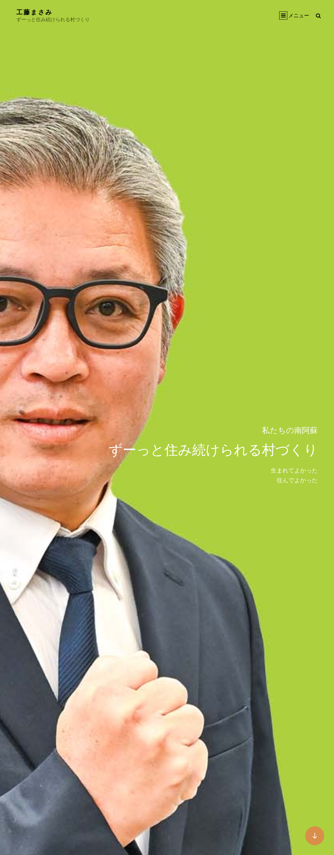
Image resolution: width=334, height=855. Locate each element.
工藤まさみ (35, 11)
